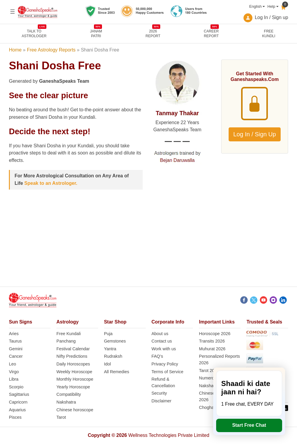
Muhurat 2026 (212, 348)
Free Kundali (68, 333)
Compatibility (68, 394)
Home (15, 49)
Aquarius (17, 409)
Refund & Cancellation (163, 382)
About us (160, 333)
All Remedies (116, 371)
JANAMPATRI (96, 33)
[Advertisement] (148, 245)
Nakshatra (66, 402)
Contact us (162, 341)
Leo (12, 364)
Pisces (15, 417)
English (255, 6)
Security (159, 393)
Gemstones (115, 341)
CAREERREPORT (211, 33)
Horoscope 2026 (214, 333)
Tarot (61, 417)
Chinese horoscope (74, 409)
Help (271, 6)
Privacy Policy (165, 364)
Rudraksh (113, 356)
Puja (108, 333)
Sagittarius (19, 394)
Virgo (14, 371)
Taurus (15, 341)
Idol (107, 364)
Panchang (66, 341)
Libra (13, 379)
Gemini (16, 348)
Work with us (164, 348)
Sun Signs (20, 321)
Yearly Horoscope (73, 387)
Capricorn (18, 402)
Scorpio (16, 387)
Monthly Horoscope (74, 379)
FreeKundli (268, 33)
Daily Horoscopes (73, 364)
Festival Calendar (73, 348)
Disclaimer (162, 400)
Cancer (16, 356)
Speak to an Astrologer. (50, 183)
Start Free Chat (249, 425)
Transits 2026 (212, 341)
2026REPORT (153, 33)
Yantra (110, 348)
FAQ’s (157, 356)
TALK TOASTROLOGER (34, 33)
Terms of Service (167, 371)
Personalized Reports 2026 (219, 359)
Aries (14, 333)
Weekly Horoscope (74, 371)
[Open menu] (12, 11)
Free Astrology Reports (51, 49)
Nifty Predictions (71, 356)
